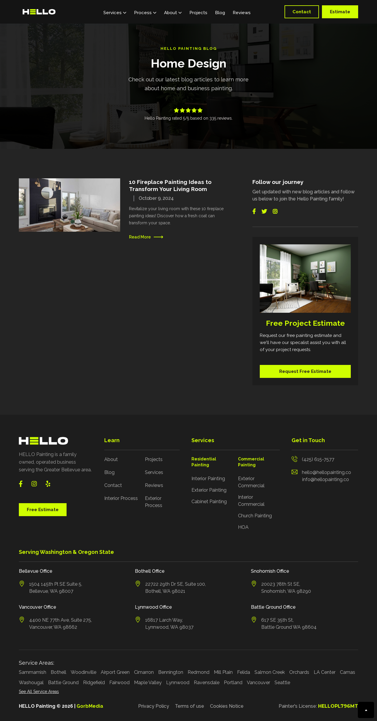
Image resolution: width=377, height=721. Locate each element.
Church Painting (255, 515)
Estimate (340, 11)
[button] (115, 12)
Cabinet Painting (209, 501)
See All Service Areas (39, 691)
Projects (198, 12)
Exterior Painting (208, 490)
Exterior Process (153, 502)
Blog (220, 12)
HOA (243, 527)
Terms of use (189, 706)
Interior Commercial (251, 500)
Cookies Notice (227, 706)
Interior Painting (208, 478)
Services (154, 472)
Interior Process (121, 498)
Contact (301, 11)
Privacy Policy (153, 706)
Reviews (242, 12)
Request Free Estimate (305, 371)
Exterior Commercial (251, 482)
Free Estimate (43, 509)
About (111, 459)
